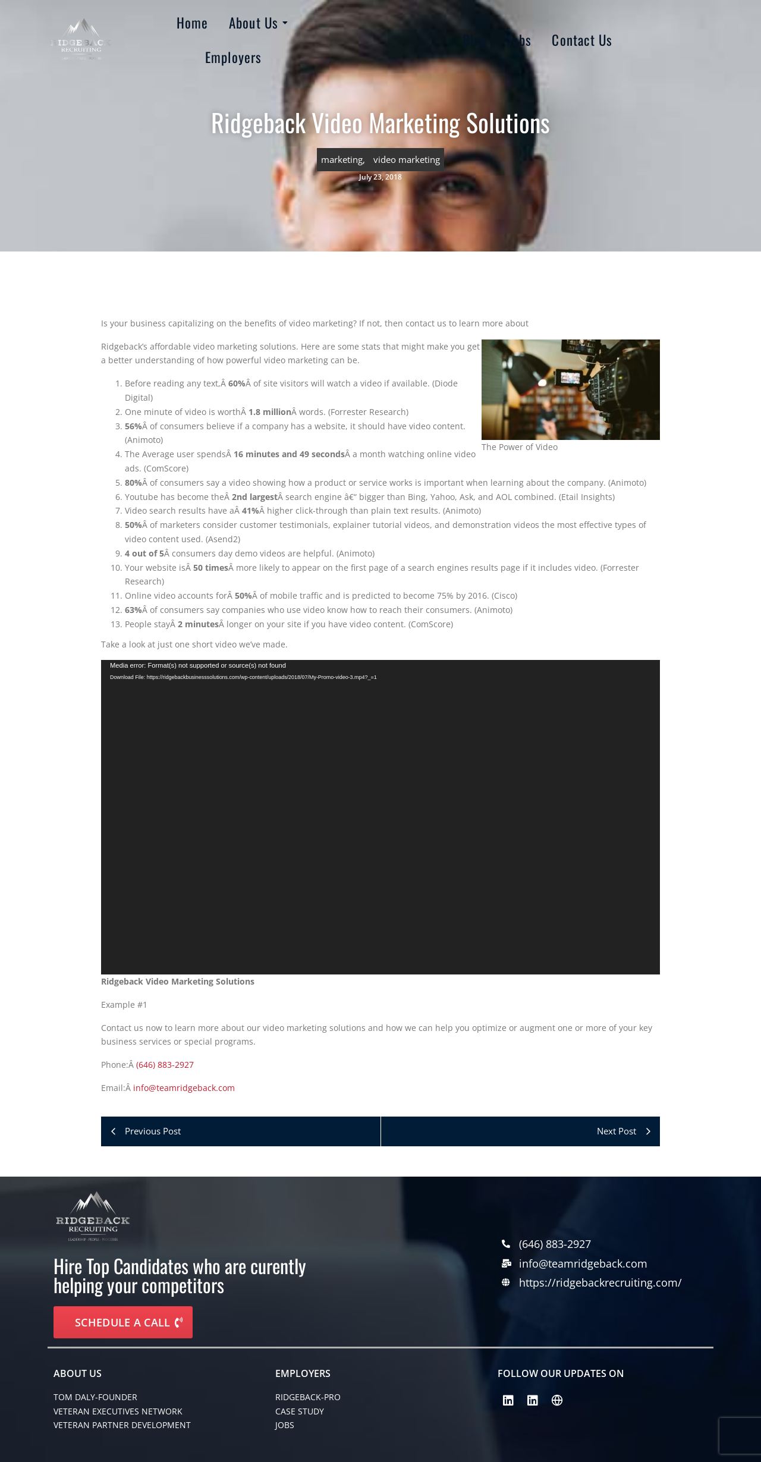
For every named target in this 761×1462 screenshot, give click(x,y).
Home (193, 22)
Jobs (520, 40)
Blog (475, 40)
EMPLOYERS (303, 1373)
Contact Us (582, 40)
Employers (233, 57)
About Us (256, 22)
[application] (380, 817)
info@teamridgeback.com (184, 1087)
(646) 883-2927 (165, 1064)
